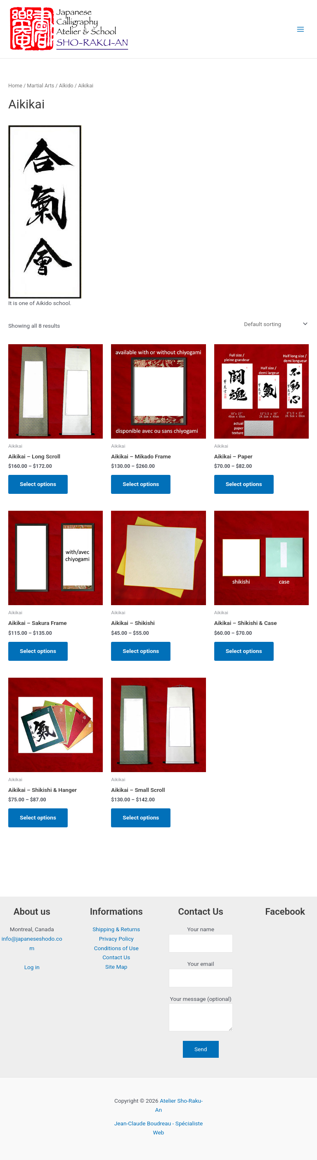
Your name (201, 939)
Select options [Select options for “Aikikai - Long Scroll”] (38, 484)
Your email (201, 973)
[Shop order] (275, 324)
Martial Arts (40, 85)
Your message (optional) (201, 1015)
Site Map (116, 966)
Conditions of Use (116, 948)
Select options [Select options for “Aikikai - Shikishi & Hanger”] (38, 817)
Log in (32, 967)
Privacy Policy (116, 938)
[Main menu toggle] (301, 29)
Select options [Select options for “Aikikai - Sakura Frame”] (38, 651)
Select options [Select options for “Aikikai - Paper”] (244, 484)
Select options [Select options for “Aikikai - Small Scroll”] (141, 817)
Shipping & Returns (116, 929)
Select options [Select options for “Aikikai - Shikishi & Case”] (244, 651)
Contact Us (116, 957)
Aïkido (66, 85)
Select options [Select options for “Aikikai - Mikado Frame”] (141, 484)
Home (15, 85)
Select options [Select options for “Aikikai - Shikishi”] (141, 651)
